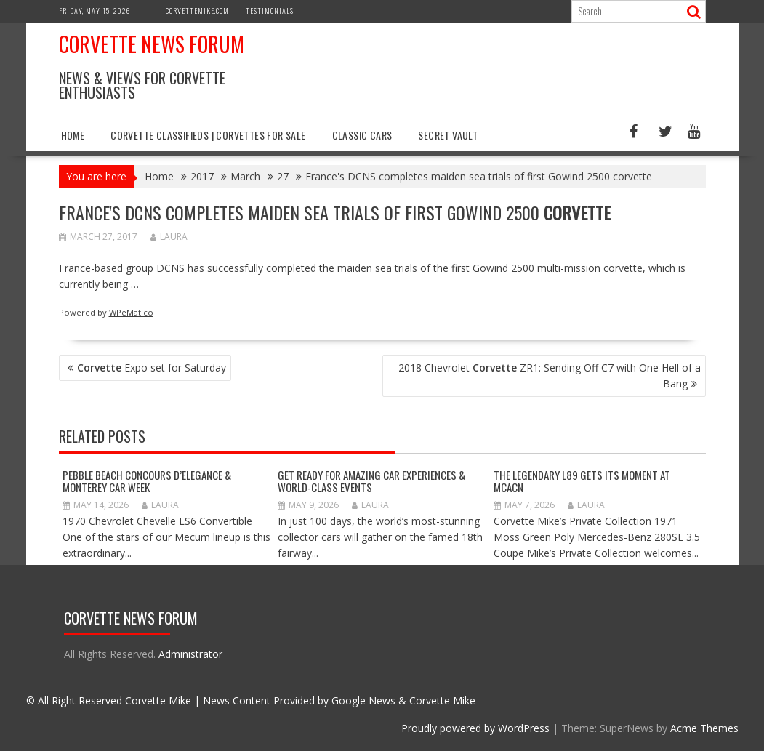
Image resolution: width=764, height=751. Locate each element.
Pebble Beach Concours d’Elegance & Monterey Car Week (147, 481)
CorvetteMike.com (197, 10)
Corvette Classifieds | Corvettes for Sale (207, 134)
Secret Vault (448, 134)
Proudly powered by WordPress (475, 728)
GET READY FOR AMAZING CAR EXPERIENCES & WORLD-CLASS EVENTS (371, 481)
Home (73, 134)
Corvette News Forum (151, 44)
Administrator (190, 654)
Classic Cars (362, 134)
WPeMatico (131, 312)
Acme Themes (704, 728)
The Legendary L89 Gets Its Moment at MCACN (582, 481)
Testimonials (270, 10)
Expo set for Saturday (151, 367)
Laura (169, 236)
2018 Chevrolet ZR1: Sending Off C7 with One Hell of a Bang (549, 375)
